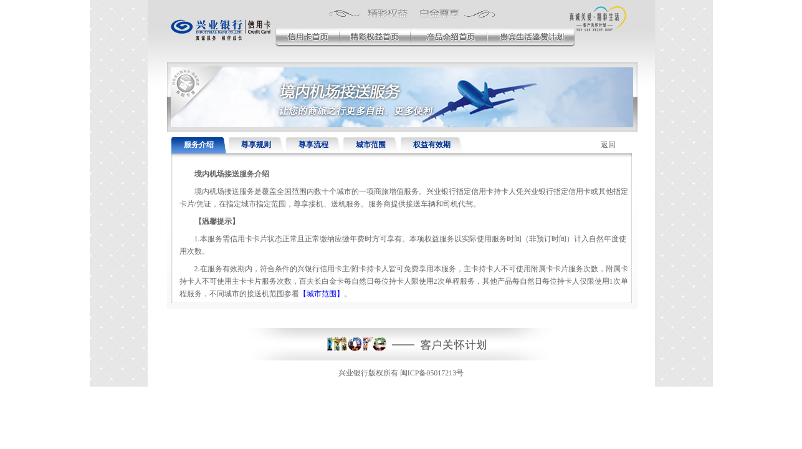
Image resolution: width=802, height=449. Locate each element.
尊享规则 (256, 144)
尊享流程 (313, 144)
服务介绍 (199, 144)
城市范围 (371, 144)
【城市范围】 (321, 293)
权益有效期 (432, 144)
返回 (608, 144)
